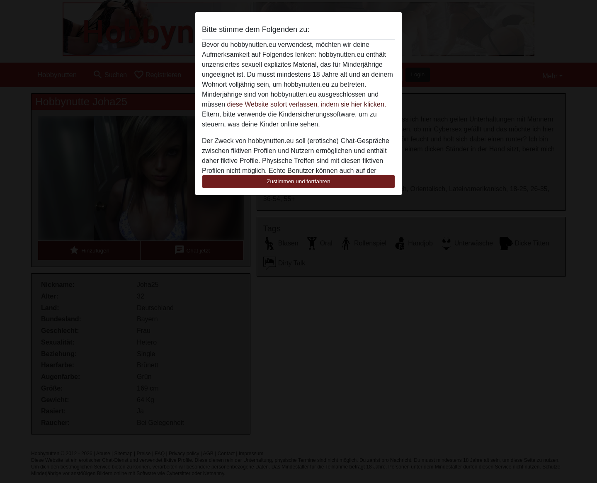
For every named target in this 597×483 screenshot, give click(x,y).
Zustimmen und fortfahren (298, 181)
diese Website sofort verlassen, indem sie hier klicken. (306, 104)
